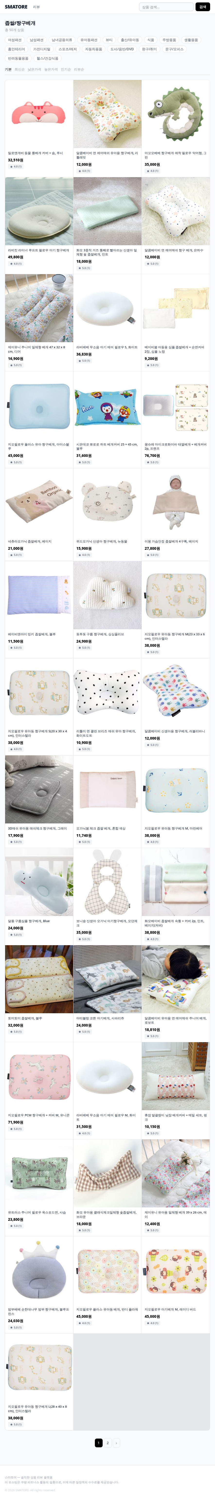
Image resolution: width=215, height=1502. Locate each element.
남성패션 (37, 39)
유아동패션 (89, 39)
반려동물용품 (18, 58)
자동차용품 (93, 49)
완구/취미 (149, 49)
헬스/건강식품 (47, 58)
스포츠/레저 (68, 49)
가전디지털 (41, 49)
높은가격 (51, 69)
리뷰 (36, 6)
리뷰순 (79, 69)
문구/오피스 (174, 49)
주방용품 (169, 39)
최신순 (20, 69)
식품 (150, 39)
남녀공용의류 (62, 39)
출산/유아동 (130, 39)
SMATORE (16, 6)
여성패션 (15, 39)
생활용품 (191, 39)
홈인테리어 (16, 49)
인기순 (66, 69)
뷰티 (109, 39)
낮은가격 (34, 69)
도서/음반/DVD (122, 49)
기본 (8, 69)
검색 (202, 6)
